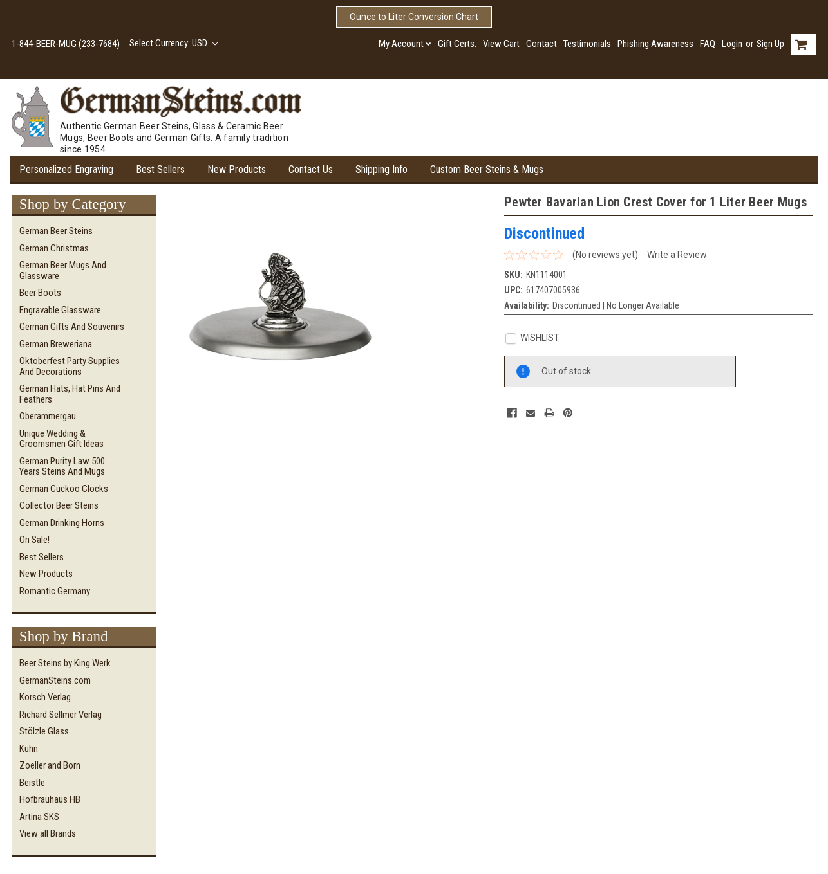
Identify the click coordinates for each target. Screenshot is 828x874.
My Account (405, 44)
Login (732, 44)
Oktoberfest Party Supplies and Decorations (69, 366)
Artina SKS (39, 817)
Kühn (28, 748)
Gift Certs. (457, 44)
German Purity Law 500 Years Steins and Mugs (62, 466)
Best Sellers (160, 169)
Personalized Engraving (66, 169)
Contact (541, 44)
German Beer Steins (56, 231)
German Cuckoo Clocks (63, 489)
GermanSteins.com (55, 680)
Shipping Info (381, 169)
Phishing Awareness (655, 44)
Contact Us (310, 169)
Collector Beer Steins (59, 505)
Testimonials (587, 44)
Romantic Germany (54, 591)
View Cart (501, 44)
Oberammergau (47, 416)
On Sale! (34, 539)
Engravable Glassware (60, 310)
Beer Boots (40, 292)
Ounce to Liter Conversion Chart (414, 17)
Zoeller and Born (49, 765)
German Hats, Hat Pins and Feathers (69, 394)
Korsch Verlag (45, 697)
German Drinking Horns (61, 523)
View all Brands (47, 833)
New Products (236, 169)
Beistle (32, 782)
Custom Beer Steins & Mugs (486, 169)
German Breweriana (55, 344)
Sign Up (770, 44)
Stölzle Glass (44, 731)
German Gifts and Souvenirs (71, 326)
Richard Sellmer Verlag (60, 714)
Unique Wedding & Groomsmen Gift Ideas (61, 439)
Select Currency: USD (173, 43)
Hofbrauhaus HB (49, 799)
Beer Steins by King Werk (65, 663)
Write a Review (677, 255)
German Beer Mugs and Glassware (62, 270)
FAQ (707, 44)
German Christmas (54, 248)
